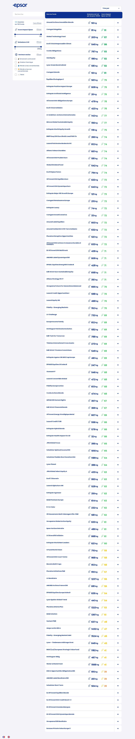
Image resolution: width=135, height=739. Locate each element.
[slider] (15, 34)
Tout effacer (37, 23)
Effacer (39, 29)
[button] (111, 8)
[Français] (4, 737)
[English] (9, 737)
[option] (9, 737)
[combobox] (4, 737)
